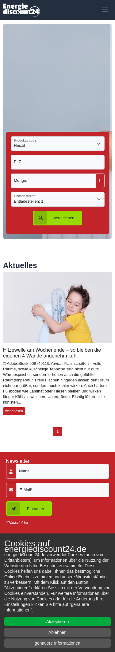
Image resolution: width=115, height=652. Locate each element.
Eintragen (25, 508)
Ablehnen (57, 632)
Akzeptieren (57, 621)
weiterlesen (14, 411)
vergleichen (54, 217)
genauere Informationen (57, 643)
